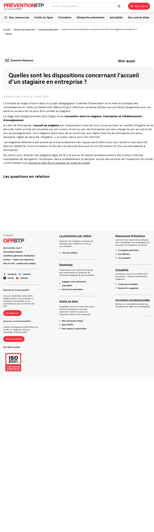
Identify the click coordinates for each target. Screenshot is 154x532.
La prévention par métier (75, 235)
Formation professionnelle (132, 300)
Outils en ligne (68, 301)
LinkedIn (24, 274)
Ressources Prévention (130, 235)
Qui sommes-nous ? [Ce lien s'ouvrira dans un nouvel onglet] (12, 248)
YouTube (22, 278)
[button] (139, 6)
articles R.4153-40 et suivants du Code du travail (59, 162)
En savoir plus (12, 313)
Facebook (10, 274)
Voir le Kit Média (14, 339)
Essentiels (66, 264)
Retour (9, 34)
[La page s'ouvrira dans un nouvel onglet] (139, 6)
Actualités (122, 269)
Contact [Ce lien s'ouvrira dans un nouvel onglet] (7, 259)
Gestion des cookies (26, 263)
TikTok (8, 278)
